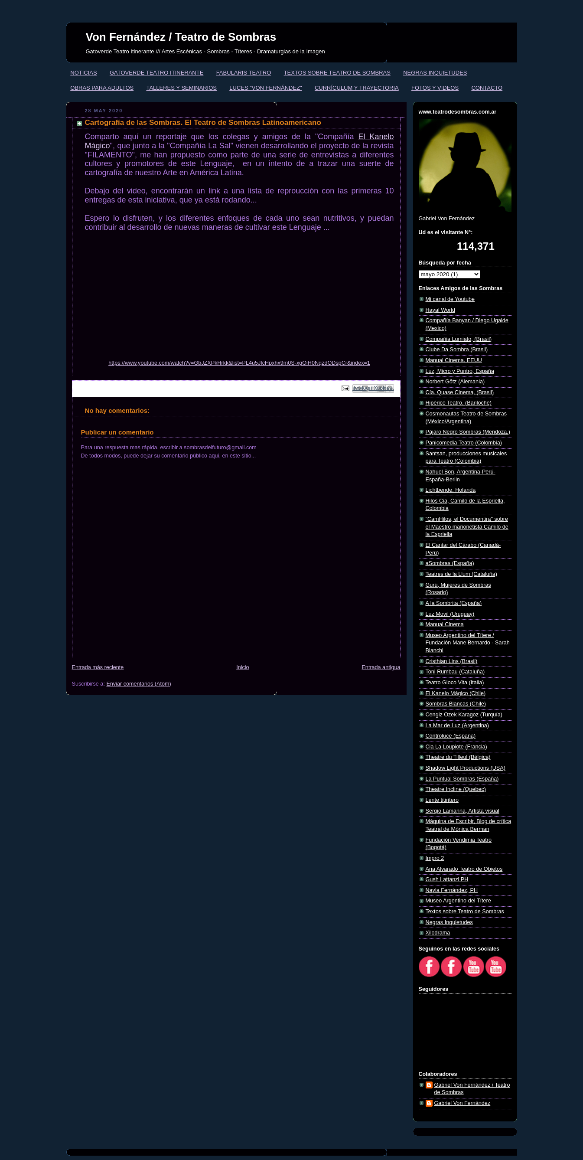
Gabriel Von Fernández (462, 1103)
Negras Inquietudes (449, 922)
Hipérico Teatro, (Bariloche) (459, 403)
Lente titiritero (442, 800)
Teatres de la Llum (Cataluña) (461, 574)
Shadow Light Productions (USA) (465, 768)
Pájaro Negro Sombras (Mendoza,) (468, 432)
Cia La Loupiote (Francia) (456, 747)
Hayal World (440, 310)
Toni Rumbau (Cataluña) (455, 672)
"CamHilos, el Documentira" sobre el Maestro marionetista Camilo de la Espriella (467, 526)
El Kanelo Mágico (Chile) (456, 693)
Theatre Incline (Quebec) (456, 789)
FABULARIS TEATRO (243, 72)
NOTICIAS (83, 72)
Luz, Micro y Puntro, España (460, 371)
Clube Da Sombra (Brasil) (457, 349)
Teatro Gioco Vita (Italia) (455, 683)
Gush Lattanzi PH (447, 879)
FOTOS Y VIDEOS (435, 88)
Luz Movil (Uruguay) (450, 614)
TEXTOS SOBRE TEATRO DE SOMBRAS (337, 72)
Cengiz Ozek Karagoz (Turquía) (464, 715)
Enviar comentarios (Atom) (138, 684)
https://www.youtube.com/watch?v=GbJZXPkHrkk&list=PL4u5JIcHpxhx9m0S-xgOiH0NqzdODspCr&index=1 (239, 363)
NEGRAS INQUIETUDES (435, 72)
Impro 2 (435, 858)
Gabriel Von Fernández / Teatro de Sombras (472, 1089)
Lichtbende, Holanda (451, 490)
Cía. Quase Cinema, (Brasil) (460, 392)
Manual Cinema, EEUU (454, 360)
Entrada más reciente (98, 667)
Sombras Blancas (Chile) (456, 704)
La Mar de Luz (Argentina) (457, 725)
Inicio (242, 667)
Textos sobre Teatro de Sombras (465, 911)
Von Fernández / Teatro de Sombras (181, 36)
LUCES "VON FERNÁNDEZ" (265, 88)
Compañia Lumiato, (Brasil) (459, 339)
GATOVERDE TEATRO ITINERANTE (156, 72)
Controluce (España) (451, 736)
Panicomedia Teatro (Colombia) (464, 443)
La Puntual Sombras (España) (462, 779)
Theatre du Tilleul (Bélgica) (458, 757)
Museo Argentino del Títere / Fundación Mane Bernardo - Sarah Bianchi (468, 643)
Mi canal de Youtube (450, 299)
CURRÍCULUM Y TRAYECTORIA (357, 88)
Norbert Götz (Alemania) (455, 382)
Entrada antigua (381, 667)
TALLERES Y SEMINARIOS (181, 88)
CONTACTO (486, 88)
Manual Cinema (445, 624)
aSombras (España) (450, 563)
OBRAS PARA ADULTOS (102, 88)
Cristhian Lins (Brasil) (452, 661)
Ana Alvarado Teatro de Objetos (464, 869)
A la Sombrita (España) (454, 603)
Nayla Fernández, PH (452, 890)
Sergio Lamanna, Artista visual (462, 811)
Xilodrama (438, 933)
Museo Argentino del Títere (458, 901)
